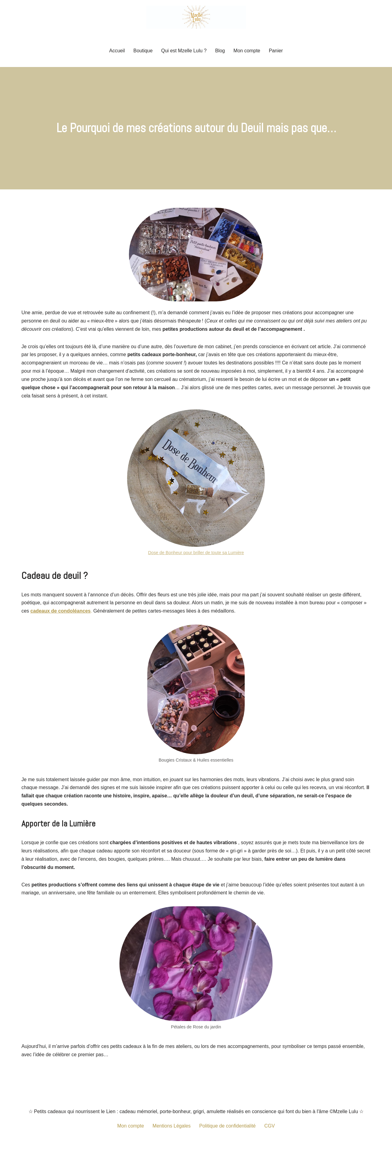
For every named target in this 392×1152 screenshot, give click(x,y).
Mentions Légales (171, 1128)
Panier (276, 50)
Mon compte (247, 50)
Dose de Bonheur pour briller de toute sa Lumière (196, 553)
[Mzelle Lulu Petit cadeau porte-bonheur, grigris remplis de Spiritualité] (196, 17)
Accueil (117, 50)
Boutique (142, 50)
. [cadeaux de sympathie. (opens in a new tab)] (91, 612)
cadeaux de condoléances (60, 612)
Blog (220, 50)
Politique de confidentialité (227, 1128)
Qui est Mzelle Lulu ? (184, 50)
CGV (270, 1128)
